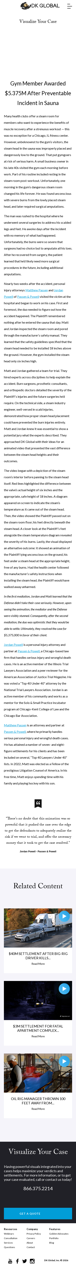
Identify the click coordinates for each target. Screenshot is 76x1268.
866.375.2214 (38, 1188)
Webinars (9, 1233)
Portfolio (53, 1238)
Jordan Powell (13, 644)
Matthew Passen (36, 290)
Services (8, 1242)
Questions (9, 1247)
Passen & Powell (28, 296)
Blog (51, 1242)
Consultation (10, 1238)
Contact (31, 1247)
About (30, 1242)
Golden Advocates (59, 1233)
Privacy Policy (34, 1233)
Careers (31, 1238)
